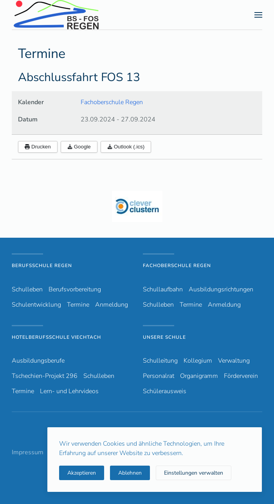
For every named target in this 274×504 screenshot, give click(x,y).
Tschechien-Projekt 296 (45, 376)
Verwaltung (234, 360)
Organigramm (199, 376)
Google (79, 147)
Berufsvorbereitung (75, 289)
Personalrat (158, 376)
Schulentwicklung (36, 304)
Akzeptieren (81, 473)
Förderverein (241, 376)
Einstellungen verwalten (193, 473)
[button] (258, 14)
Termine (78, 304)
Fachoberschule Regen (112, 102)
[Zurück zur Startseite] (70, 14)
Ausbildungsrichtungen (221, 289)
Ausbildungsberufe (38, 360)
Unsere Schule (164, 337)
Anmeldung (111, 304)
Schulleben (27, 289)
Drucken (38, 147)
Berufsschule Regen (42, 265)
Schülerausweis (164, 391)
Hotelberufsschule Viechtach (56, 337)
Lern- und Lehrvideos (69, 391)
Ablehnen (130, 473)
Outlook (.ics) (126, 147)
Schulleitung (160, 360)
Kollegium (198, 360)
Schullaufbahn (163, 289)
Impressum (27, 452)
